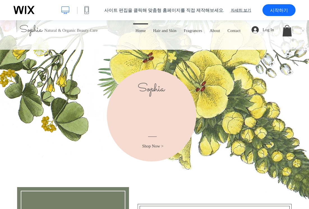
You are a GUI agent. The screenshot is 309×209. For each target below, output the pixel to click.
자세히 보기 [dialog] (241, 10)
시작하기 (279, 10)
